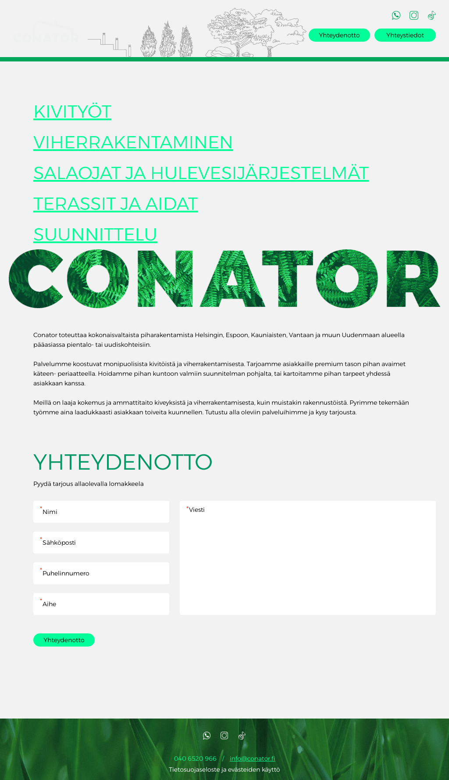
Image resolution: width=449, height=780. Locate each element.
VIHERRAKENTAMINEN (133, 144)
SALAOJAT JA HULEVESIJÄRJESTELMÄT (201, 175)
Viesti (308, 560)
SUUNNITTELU (95, 236)
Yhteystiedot (405, 35)
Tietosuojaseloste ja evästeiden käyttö (224, 771)
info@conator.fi (252, 760)
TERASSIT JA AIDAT (115, 205)
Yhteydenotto (339, 35)
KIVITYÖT (72, 113)
